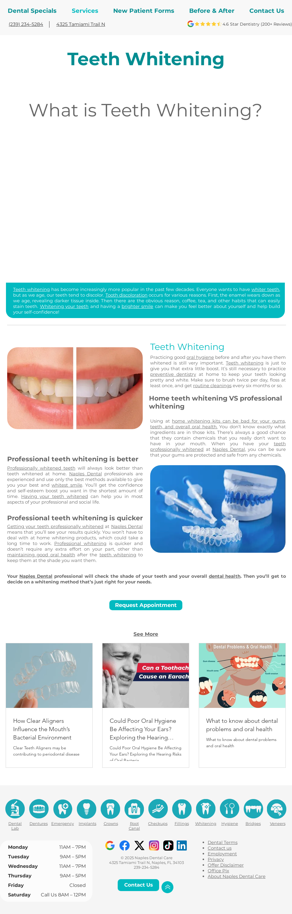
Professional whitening (80, 543)
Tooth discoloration (126, 295)
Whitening (205, 823)
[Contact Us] (138, 885)
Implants (87, 823)
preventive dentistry (173, 374)
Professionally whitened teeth (41, 468)
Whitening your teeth (64, 306)
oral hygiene (200, 357)
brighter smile (137, 306)
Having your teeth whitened (54, 496)
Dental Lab (15, 826)
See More (145, 634)
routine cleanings (212, 385)
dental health (225, 576)
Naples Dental (228, 449)
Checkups (157, 823)
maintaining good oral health (41, 555)
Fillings (182, 823)
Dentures (38, 823)
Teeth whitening (31, 289)
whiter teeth (265, 289)
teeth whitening (118, 555)
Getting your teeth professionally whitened (55, 526)
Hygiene (229, 823)
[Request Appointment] (145, 605)
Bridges (253, 823)
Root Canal (134, 826)
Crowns (111, 823)
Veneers (277, 823)
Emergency (62, 823)
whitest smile (67, 485)
